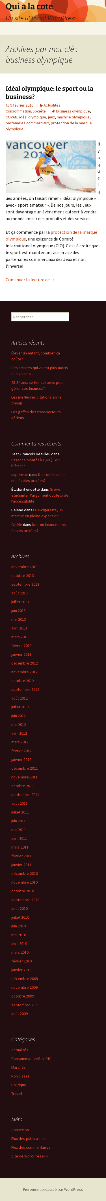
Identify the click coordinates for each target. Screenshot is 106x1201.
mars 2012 (20, 742)
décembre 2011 (24, 768)
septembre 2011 (25, 794)
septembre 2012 (25, 689)
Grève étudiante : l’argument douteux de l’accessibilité (39, 495)
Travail (16, 1093)
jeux (51, 117)
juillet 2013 (20, 601)
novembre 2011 (24, 777)
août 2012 (19, 698)
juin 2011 (18, 820)
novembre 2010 (24, 882)
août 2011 (19, 803)
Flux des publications (29, 1138)
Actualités (52, 105)
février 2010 (21, 961)
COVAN (11, 117)
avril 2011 (19, 838)
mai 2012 (18, 724)
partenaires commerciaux (27, 122)
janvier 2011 (21, 864)
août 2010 (19, 908)
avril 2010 (19, 943)
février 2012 (21, 750)
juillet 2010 (20, 917)
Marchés (18, 1067)
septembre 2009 (25, 1004)
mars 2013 (20, 636)
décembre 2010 (24, 873)
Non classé (20, 1076)
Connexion (20, 1129)
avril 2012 (19, 733)
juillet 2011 (20, 812)
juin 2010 (18, 926)
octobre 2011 (22, 785)
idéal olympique (32, 117)
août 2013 (19, 593)
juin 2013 (18, 610)
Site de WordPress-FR (30, 1156)
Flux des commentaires (31, 1147)
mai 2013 (18, 619)
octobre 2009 (22, 996)
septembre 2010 (25, 899)
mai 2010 (18, 934)
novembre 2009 (24, 987)
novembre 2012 (24, 671)
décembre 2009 (24, 978)
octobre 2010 (22, 890)
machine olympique (73, 117)
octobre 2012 (22, 680)
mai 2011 (18, 829)
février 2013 (21, 645)
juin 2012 (18, 715)
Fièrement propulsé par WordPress (53, 1189)
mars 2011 (20, 847)
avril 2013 (19, 628)
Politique (18, 1084)
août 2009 (19, 1013)
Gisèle (16, 524)
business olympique (73, 111)
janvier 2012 (21, 759)
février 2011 (21, 855)
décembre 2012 (24, 663)
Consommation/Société (26, 111)
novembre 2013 (24, 566)
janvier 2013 (21, 654)
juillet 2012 (20, 706)
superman (19, 474)
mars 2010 (20, 952)
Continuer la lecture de (30, 279)
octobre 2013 (22, 575)
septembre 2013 (25, 584)
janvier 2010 (21, 969)
